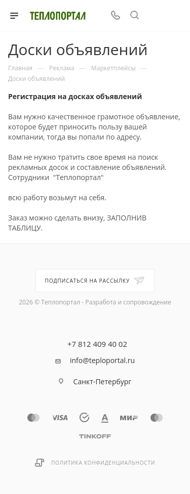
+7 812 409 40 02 (97, 344)
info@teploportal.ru (102, 360)
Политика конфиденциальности (103, 462)
